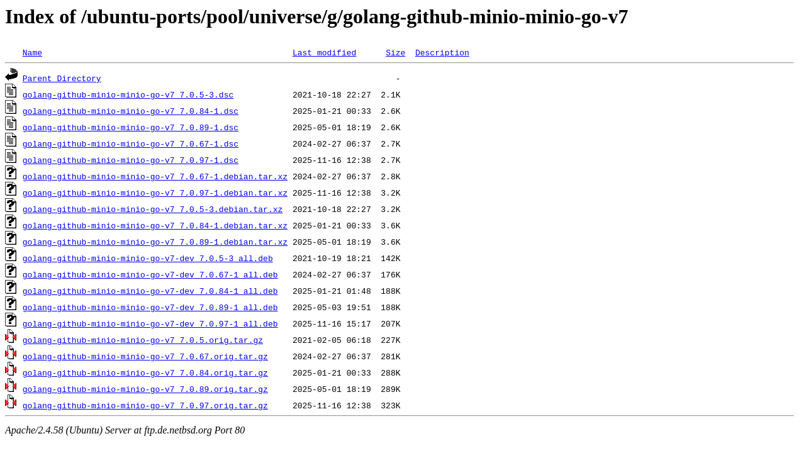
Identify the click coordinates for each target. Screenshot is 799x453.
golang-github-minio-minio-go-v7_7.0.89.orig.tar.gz (145, 388)
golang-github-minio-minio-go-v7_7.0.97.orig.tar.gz (145, 405)
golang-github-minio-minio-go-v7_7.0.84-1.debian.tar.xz (155, 225)
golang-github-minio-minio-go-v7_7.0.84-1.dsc (130, 110)
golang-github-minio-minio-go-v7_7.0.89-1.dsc (130, 127)
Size (395, 52)
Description (442, 52)
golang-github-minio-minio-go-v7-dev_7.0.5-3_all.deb (148, 258)
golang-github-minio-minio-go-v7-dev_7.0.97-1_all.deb (150, 323)
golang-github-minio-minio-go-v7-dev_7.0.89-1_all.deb (150, 307)
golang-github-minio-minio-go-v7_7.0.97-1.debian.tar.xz (155, 192)
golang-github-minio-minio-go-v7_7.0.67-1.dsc (130, 143)
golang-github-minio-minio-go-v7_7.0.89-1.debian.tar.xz (155, 241)
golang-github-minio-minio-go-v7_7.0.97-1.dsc (130, 159)
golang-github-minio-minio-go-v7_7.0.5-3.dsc (128, 94)
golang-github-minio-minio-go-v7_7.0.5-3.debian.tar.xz (152, 209)
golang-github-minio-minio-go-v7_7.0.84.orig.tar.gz (145, 372)
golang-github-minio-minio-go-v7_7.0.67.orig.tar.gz (145, 356)
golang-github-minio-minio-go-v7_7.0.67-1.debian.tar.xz (155, 176)
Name (32, 52)
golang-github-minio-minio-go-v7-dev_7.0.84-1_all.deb (150, 290)
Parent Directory (62, 78)
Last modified (324, 52)
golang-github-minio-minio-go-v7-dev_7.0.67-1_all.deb (150, 274)
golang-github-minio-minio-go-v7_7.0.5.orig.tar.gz (143, 339)
